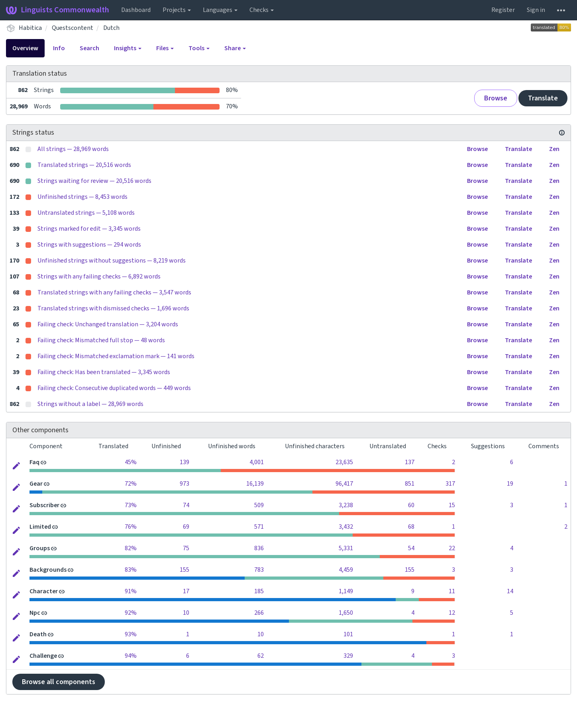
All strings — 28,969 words (73, 149)
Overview (25, 48)
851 (409, 483)
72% (131, 483)
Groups (39, 548)
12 (452, 612)
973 (184, 483)
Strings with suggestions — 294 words (89, 244)
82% (131, 548)
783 (259, 569)
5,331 (346, 548)
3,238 (346, 505)
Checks (261, 10)
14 (510, 591)
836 (259, 548)
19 (510, 483)
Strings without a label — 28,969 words (90, 404)
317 (450, 483)
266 (259, 612)
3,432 (346, 526)
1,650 (346, 612)
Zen (554, 149)
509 (259, 505)
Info (59, 48)
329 (348, 655)
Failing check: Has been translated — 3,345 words (103, 372)
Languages (220, 10)
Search (89, 48)
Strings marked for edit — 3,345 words (89, 228)
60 (411, 505)
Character (43, 591)
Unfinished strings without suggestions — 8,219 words (111, 260)
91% (131, 591)
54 (411, 548)
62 (260, 655)
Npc (34, 612)
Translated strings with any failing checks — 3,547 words (114, 292)
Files (165, 48)
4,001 (256, 462)
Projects (177, 10)
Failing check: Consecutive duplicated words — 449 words (114, 388)
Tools (199, 48)
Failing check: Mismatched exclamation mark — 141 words (115, 356)
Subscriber (44, 505)
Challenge (43, 655)
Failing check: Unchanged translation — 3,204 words (107, 324)
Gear (36, 483)
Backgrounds (48, 569)
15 (452, 505)
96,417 (344, 483)
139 (184, 462)
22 (452, 548)
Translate (543, 98)
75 (186, 548)
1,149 (346, 591)
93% (131, 634)
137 (409, 462)
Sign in (536, 10)
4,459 (346, 569)
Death (38, 634)
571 (259, 526)
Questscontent (72, 28)
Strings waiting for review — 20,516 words (94, 180)
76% (131, 526)
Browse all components (58, 682)
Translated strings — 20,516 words (84, 165)
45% (131, 462)
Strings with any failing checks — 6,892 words (99, 276)
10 (186, 612)
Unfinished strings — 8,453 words (82, 196)
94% (131, 655)
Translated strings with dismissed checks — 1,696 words (113, 308)
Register (503, 10)
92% (131, 612)
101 (348, 634)
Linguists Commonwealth (57, 10)
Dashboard (136, 10)
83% (131, 569)
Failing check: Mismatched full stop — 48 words (101, 340)
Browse (495, 98)
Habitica (30, 28)
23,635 (344, 462)
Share (235, 48)
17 (186, 591)
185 (259, 591)
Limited (40, 526)
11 (452, 591)
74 (186, 505)
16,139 (255, 483)
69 (186, 526)
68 (411, 526)
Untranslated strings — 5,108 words (86, 212)
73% (131, 505)
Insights (127, 48)
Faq (34, 462)
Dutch (111, 28)
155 (184, 569)
